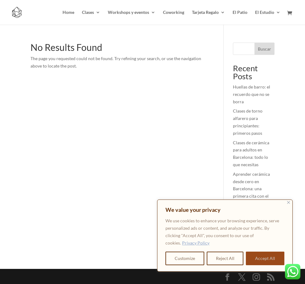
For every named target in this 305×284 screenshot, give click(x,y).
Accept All (265, 258)
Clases (88, 12)
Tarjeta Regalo (205, 12)
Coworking (173, 12)
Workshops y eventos (128, 12)
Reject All (225, 258)
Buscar (264, 48)
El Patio (240, 12)
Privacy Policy (195, 242)
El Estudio (264, 12)
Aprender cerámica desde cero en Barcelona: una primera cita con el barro (251, 188)
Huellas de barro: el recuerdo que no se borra (251, 94)
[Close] (288, 202)
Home (68, 12)
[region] (225, 236)
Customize (185, 258)
